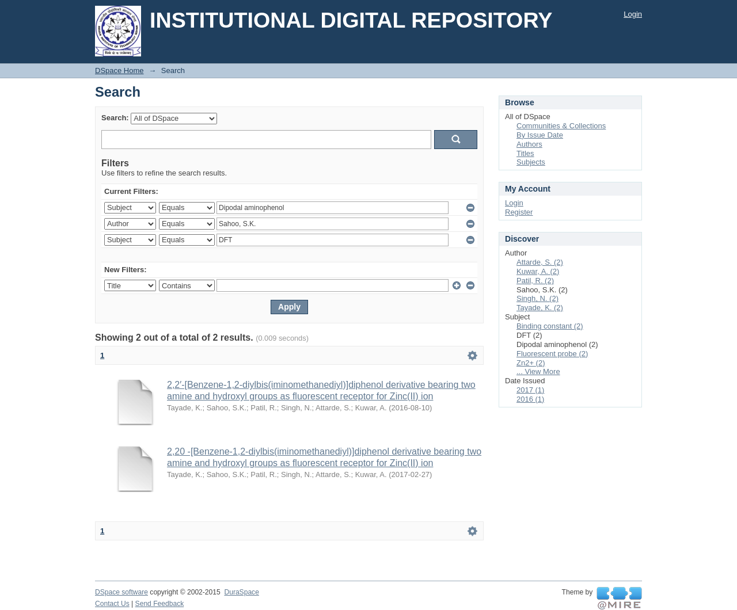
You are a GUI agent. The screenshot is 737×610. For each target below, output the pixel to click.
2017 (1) (530, 390)
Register (519, 212)
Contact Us (112, 604)
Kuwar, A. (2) (537, 271)
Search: (115, 117)
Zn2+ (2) (530, 363)
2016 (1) (530, 399)
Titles (525, 153)
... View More (538, 371)
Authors (529, 144)
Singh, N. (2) (537, 298)
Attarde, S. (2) (539, 262)
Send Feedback (159, 604)
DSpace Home (119, 70)
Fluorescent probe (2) (552, 353)
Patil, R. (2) (535, 280)
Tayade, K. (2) (539, 307)
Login (633, 14)
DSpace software (121, 592)
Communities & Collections (561, 125)
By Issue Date (539, 135)
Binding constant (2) (549, 326)
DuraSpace (241, 592)
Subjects (530, 162)
